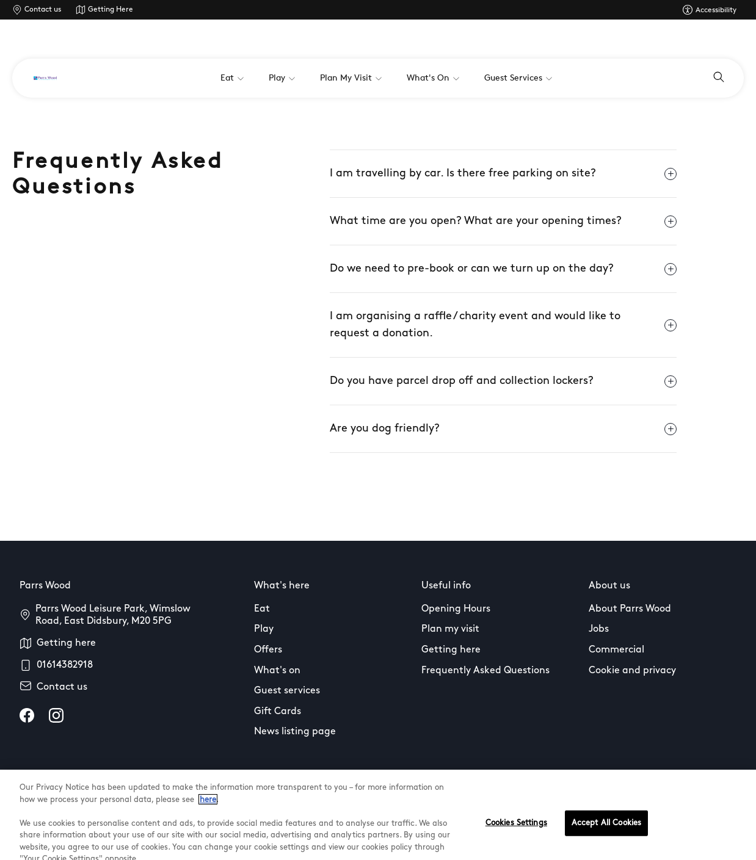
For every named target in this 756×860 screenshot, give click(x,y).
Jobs (599, 629)
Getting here (66, 643)
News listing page (295, 732)
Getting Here (110, 9)
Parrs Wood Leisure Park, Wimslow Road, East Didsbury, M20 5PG (113, 615)
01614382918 (65, 665)
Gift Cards (277, 712)
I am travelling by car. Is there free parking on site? (503, 174)
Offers (268, 650)
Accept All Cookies (606, 838)
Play (264, 629)
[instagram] (56, 715)
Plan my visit (450, 629)
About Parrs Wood (630, 609)
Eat (262, 609)
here (208, 814)
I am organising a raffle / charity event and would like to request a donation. (503, 325)
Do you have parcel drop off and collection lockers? (503, 381)
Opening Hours (455, 609)
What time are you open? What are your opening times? (503, 221)
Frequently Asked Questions (485, 671)
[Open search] (718, 78)
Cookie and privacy (632, 671)
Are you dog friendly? (503, 429)
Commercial (616, 650)
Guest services (287, 691)
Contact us (42, 9)
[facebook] (27, 715)
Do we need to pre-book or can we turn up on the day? (503, 269)
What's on (277, 671)
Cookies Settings (516, 838)
